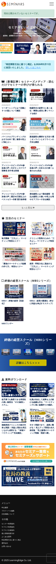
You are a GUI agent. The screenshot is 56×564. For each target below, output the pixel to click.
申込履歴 (5, 507)
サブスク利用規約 (8, 527)
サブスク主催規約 (8, 530)
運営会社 (5, 543)
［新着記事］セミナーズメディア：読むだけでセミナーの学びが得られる (28, 83)
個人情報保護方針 (8, 533)
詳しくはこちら (33, 67)
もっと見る (28, 207)
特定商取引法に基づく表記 (11, 540)
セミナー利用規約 (8, 524)
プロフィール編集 (8, 511)
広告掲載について (8, 514)
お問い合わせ (6, 546)
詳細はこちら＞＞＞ (28, 363)
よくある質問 (6, 536)
